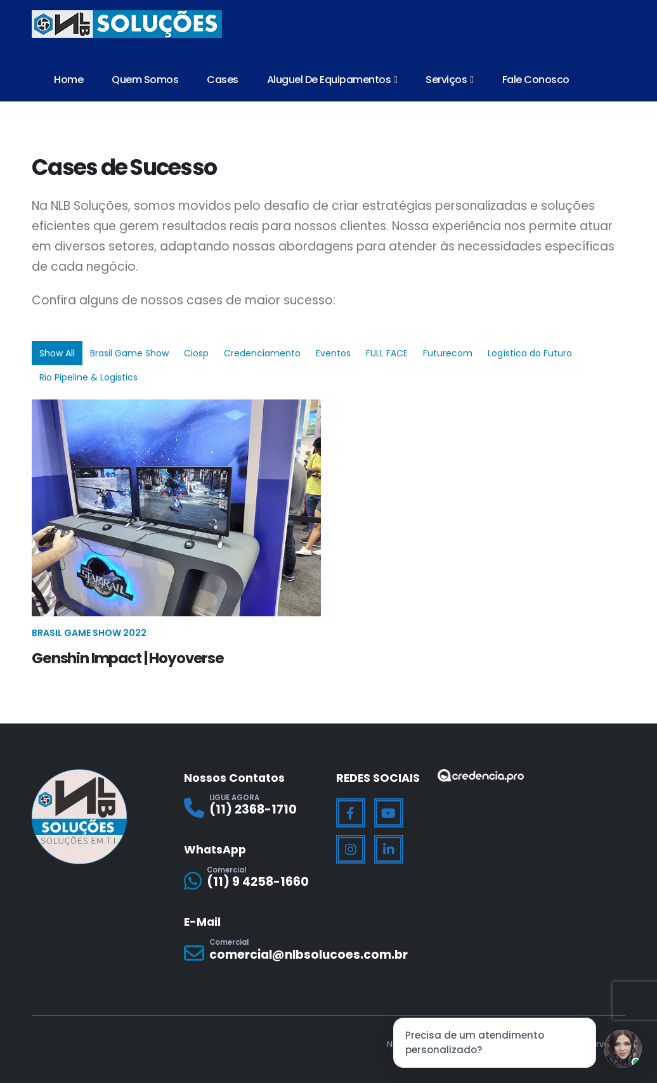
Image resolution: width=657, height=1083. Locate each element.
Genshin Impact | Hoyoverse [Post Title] (128, 658)
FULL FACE (387, 353)
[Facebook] (350, 812)
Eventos (333, 353)
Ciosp (196, 353)
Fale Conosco (535, 79)
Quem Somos (145, 79)
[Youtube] (388, 812)
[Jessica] (623, 1049)
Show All (57, 353)
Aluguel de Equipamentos (329, 79)
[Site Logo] (127, 24)
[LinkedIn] (388, 849)
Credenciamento (262, 353)
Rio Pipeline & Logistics (88, 377)
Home (68, 79)
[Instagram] (350, 849)
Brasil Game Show (129, 353)
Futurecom (447, 353)
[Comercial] (252, 880)
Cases (222, 79)
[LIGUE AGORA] (252, 808)
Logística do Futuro (530, 353)
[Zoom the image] (481, 777)
